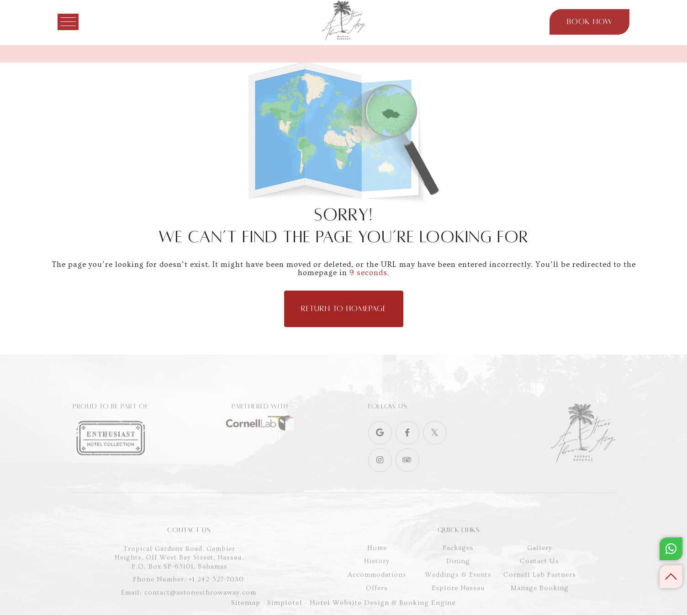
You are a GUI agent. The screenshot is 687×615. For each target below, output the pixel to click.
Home (377, 568)
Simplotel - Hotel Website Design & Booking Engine (361, 608)
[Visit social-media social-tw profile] (435, 448)
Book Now (578, 22)
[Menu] (79, 22)
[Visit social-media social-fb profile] (407, 448)
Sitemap (245, 608)
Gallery (539, 568)
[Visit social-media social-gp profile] (380, 448)
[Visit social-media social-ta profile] (407, 476)
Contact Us (539, 581)
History (377, 581)
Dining (458, 581)
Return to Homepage (343, 309)
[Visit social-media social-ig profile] (380, 476)
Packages (458, 568)
